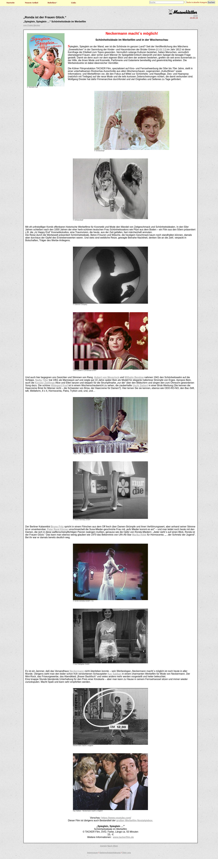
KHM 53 (161, 49)
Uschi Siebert (140, 385)
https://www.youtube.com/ (116, 818)
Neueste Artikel (31, 3)
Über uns (126, 852)
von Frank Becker (31, 25)
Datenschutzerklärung (109, 852)
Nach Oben (112, 846)
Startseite (10, 3)
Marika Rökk (139, 534)
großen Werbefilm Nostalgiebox (134, 820)
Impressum (92, 852)
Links (73, 3)
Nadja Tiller (41, 380)
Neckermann (77, 671)
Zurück (103, 846)
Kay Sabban (114, 673)
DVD (196, 16)
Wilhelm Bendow (134, 377)
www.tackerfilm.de (123, 837)
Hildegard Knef (59, 385)
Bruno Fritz (57, 526)
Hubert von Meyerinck (106, 377)
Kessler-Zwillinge (45, 382)
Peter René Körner (57, 529)
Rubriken (52, 3)
